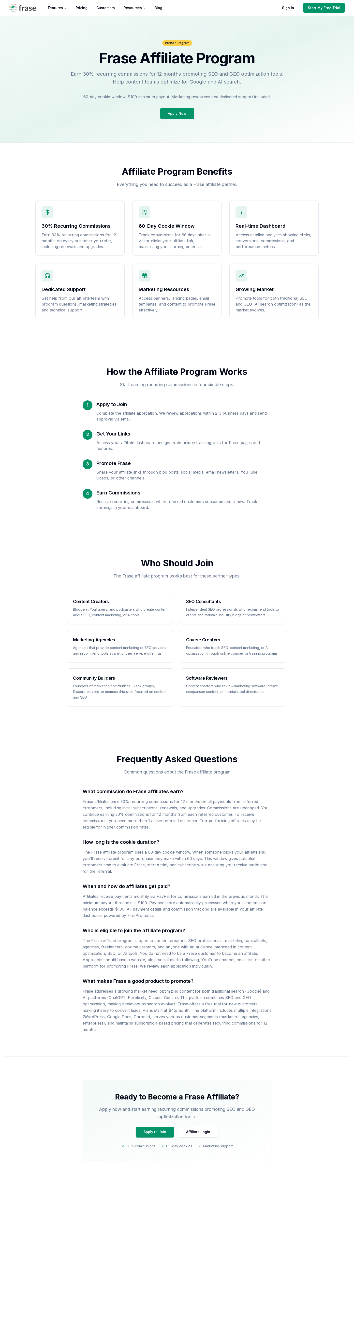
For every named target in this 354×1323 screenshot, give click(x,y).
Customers (105, 8)
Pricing (82, 8)
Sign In (288, 8)
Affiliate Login (198, 1132)
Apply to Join (155, 1132)
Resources (135, 8)
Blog (158, 8)
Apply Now (177, 113)
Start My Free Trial (324, 8)
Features (57, 8)
